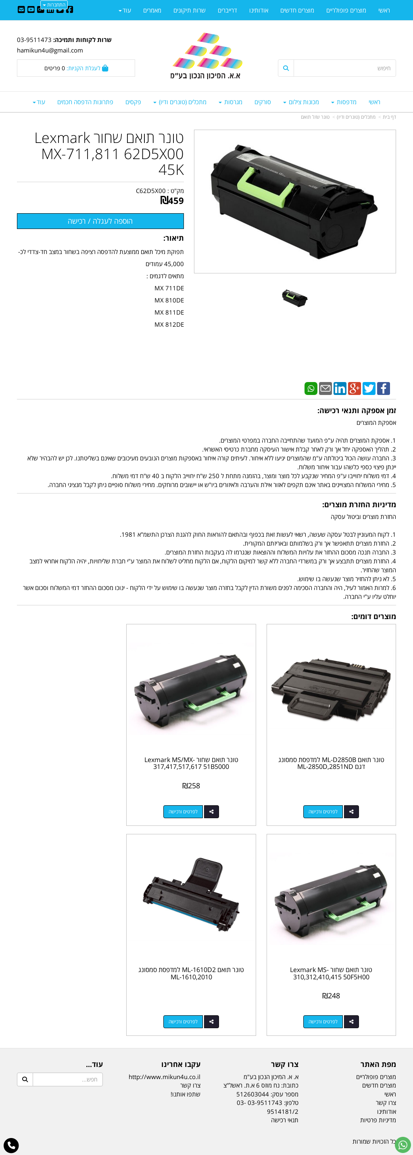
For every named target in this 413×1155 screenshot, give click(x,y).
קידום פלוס (195, 1150)
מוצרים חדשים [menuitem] (297, 10)
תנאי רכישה (284, 1097)
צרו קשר (190, 1063)
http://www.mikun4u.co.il (164, 1054)
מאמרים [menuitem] (152, 10)
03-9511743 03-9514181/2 (267, 1084)
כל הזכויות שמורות (374, 1119)
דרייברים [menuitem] (227, 10)
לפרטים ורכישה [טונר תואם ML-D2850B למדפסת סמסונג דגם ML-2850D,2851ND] (328, 800)
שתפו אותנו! (185, 1071)
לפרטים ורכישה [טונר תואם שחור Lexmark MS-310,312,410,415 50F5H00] (68, 800)
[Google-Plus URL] (40, 10)
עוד (39, 102)
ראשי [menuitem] (374, 102)
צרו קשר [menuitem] (386, 1080)
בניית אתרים (174, 1150)
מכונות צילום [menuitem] (301, 102)
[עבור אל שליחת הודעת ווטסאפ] (403, 1145)
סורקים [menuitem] (262, 102)
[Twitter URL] (60, 10)
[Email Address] (21, 10)
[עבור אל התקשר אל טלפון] (11, 1145)
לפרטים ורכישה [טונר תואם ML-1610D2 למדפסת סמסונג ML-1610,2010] (328, 998)
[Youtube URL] (31, 10)
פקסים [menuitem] (133, 102)
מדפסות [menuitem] (344, 102)
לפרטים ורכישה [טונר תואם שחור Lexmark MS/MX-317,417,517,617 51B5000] (198, 800)
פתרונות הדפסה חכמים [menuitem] (85, 102)
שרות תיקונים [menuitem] (189, 10)
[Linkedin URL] (50, 10)
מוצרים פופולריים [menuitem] (346, 10)
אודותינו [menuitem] (258, 10)
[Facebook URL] (69, 10)
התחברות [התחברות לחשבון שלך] (54, 4)
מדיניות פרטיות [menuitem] (378, 1097)
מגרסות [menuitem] (230, 102)
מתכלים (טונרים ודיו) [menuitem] (179, 102)
